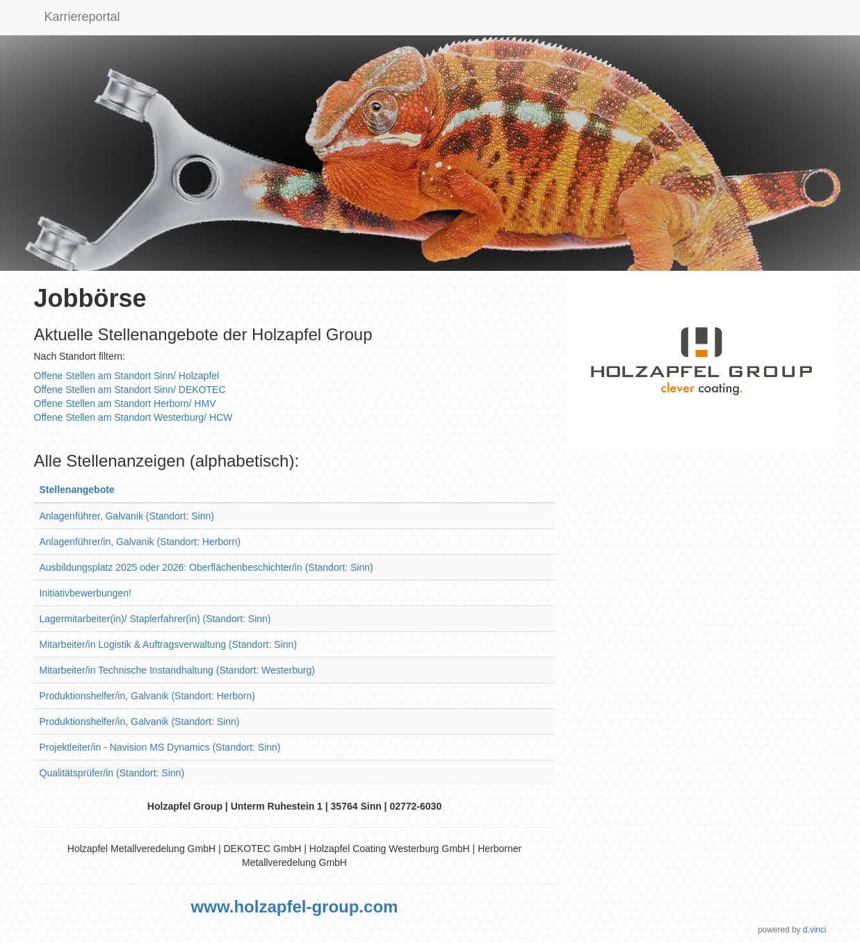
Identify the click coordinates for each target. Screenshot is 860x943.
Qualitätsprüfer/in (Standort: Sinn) (112, 772)
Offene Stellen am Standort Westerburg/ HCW (133, 417)
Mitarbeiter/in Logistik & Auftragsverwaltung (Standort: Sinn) (168, 644)
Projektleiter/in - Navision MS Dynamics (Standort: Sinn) (160, 747)
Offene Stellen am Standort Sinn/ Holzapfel (127, 375)
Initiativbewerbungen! (85, 593)
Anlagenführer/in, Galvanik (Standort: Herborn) (140, 541)
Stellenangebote (77, 489)
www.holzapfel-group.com (294, 906)
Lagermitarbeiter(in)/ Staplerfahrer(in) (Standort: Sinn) (155, 618)
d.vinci (815, 930)
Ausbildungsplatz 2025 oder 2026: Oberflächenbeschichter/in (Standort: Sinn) (206, 567)
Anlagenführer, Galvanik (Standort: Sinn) (127, 515)
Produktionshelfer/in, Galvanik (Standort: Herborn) (147, 695)
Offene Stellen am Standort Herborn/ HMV (125, 403)
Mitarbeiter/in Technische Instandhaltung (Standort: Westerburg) (177, 670)
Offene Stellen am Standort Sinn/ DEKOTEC (130, 389)
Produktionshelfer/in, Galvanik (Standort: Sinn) (140, 721)
